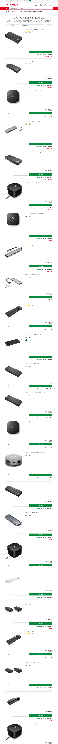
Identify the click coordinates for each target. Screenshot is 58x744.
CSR (47, 0)
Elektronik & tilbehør (14, 11)
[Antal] (20, 52)
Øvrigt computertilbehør (37, 11)
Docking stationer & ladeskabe (13, 13)
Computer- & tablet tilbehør (25, 11)
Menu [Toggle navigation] (6, 8)
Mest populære (25, 25)
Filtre (13, 25)
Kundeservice (50, 1)
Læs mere (43, 22)
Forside (7, 11)
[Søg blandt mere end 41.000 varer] (29, 8)
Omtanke (50, 0)
